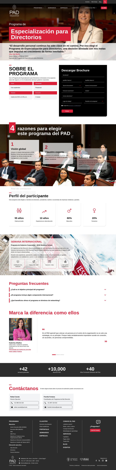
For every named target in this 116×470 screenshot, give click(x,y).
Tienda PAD (66, 441)
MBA (11, 431)
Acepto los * (72, 105)
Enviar (67, 111)
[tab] (54, 354)
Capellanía (66, 436)
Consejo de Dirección (68, 428)
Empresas (64, 8)
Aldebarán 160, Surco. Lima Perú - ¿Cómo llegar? (33, 458)
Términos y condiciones (74, 465)
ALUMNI (104, 8)
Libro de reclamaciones (102, 465)
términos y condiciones (74, 105)
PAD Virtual (94, 1)
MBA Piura (13, 434)
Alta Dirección (13, 447)
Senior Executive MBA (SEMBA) (18, 427)
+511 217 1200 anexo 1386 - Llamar (30, 460)
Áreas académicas (44, 426)
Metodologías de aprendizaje (70, 431)
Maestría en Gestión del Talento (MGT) (20, 442)
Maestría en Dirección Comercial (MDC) (20, 440)
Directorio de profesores (46, 424)
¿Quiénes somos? (67, 424)
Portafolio (44, 429)
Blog (100, 1)
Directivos (12, 450)
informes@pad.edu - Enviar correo (29, 463)
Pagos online (66, 439)
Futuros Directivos (14, 452)
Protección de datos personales (88, 465)
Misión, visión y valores (69, 426)
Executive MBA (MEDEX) (16, 429)
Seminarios (52, 8)
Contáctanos (95, 430)
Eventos (87, 1)
